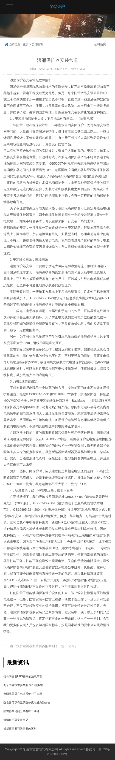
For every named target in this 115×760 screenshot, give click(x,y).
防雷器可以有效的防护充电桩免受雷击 (26, 702)
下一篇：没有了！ (68, 646)
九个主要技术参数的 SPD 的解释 (23, 685)
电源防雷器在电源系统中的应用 (22, 693)
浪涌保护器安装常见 (15, 720)
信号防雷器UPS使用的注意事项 (22, 676)
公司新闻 (37, 44)
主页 (25, 44)
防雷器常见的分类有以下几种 (21, 711)
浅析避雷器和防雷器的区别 (19, 728)
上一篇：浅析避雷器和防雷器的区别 (29, 646)
